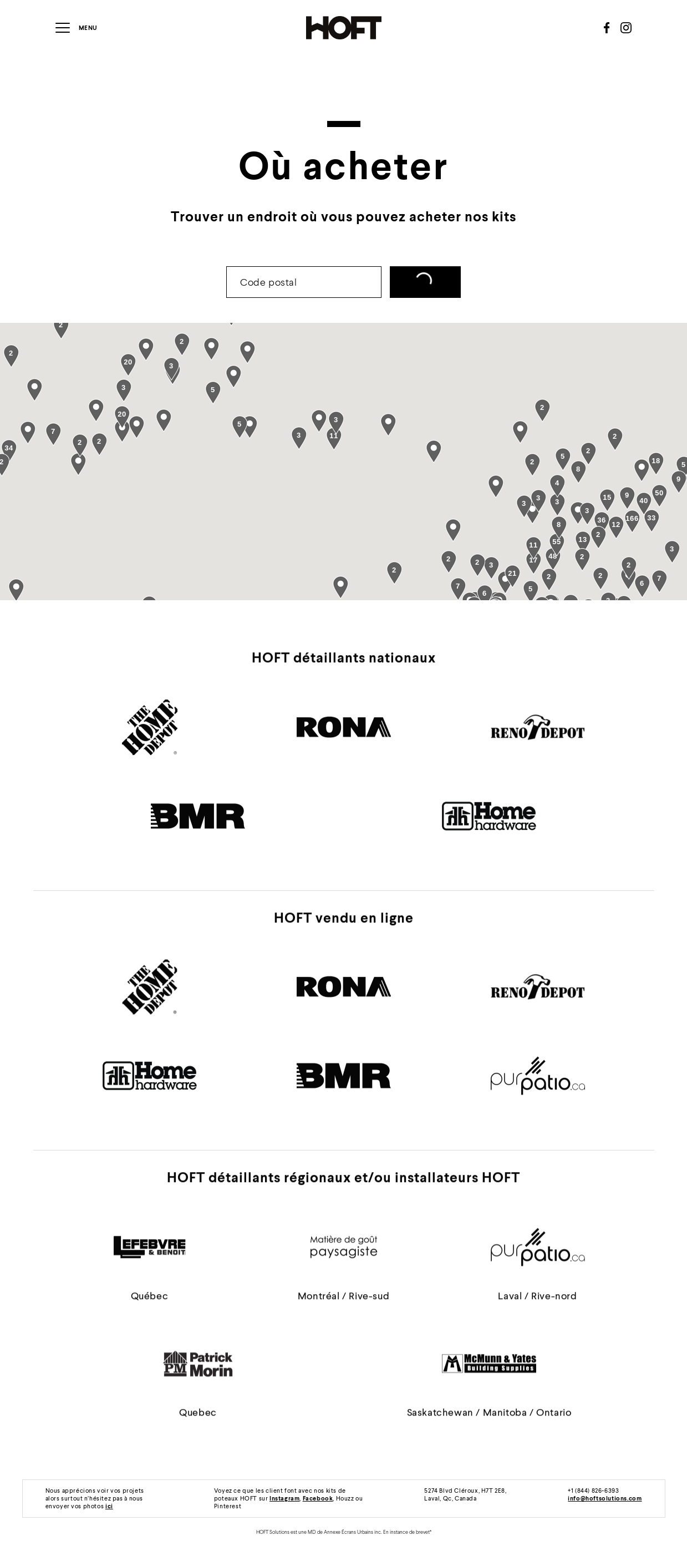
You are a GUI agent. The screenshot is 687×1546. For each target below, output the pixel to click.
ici (109, 1505)
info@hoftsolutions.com (605, 1498)
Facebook (318, 1498)
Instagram (284, 1498)
